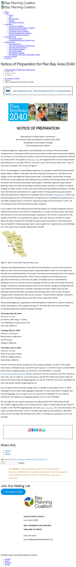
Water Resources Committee (18, 29)
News (15, 70)
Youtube (7, 564)
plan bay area (43, 459)
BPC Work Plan (14, 19)
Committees (8, 24)
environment (21, 459)
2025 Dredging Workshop (17, 49)
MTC (36, 459)
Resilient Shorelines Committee (19, 35)
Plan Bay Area (33, 159)
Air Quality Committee (16, 26)
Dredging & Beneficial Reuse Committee (22, 28)
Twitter (7, 561)
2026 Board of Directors (16, 22)
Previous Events (10, 42)
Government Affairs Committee (19, 31)
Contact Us (8, 58)
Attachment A (59, 195)
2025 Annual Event (15, 44)
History (11, 15)
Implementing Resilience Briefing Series (22, 40)
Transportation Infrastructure (26, 70)
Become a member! (11, 56)
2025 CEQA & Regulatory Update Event (22, 46)
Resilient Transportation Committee (20, 33)
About (7, 13)
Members (12, 21)
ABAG (7, 459)
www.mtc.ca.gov (47, 408)
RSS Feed (8, 563)
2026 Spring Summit (15, 38)
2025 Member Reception (16, 53)
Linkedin (7, 559)
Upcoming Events (10, 37)
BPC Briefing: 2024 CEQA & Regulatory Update (24, 54)
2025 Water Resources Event (18, 47)
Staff (10, 17)
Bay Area (13, 459)
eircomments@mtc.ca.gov (14, 374)
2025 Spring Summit (15, 51)
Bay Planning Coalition (12, 78)
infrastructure (29, 459)
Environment (9, 70)
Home (7, 12)
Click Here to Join (13, 491)
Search (3, 461)
